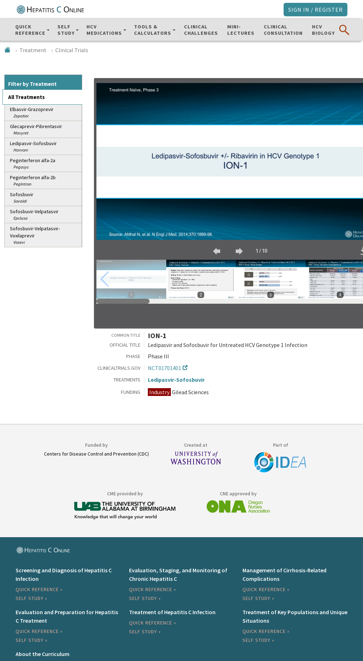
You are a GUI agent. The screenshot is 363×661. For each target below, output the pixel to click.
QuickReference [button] (30, 29)
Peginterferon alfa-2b (45, 180)
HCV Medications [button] (104, 29)
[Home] (7, 50)
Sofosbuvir (45, 197)
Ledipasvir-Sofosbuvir (45, 146)
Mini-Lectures (241, 29)
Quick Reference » (39, 589)
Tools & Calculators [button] (152, 29)
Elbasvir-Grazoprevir (45, 112)
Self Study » (32, 598)
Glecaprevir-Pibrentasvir (45, 129)
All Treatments (26, 97)
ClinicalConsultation (283, 29)
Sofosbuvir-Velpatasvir (45, 214)
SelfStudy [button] (66, 29)
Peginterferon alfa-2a (45, 163)
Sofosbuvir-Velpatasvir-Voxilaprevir (45, 235)
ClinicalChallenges (201, 29)
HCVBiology (323, 29)
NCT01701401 (164, 367)
